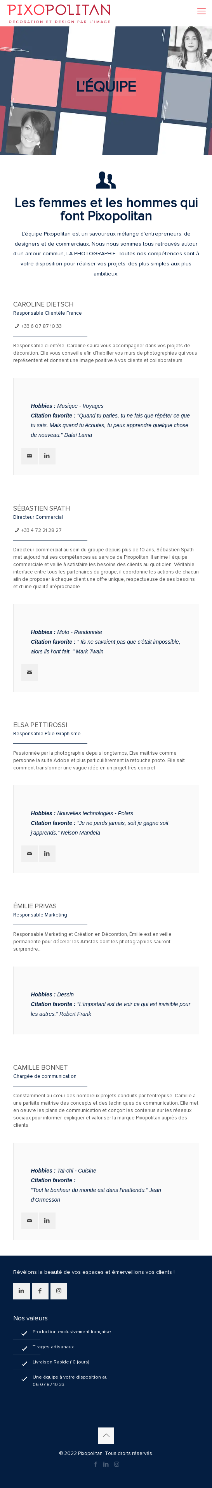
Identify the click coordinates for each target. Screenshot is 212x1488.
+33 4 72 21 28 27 (41, 530)
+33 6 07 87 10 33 (41, 326)
